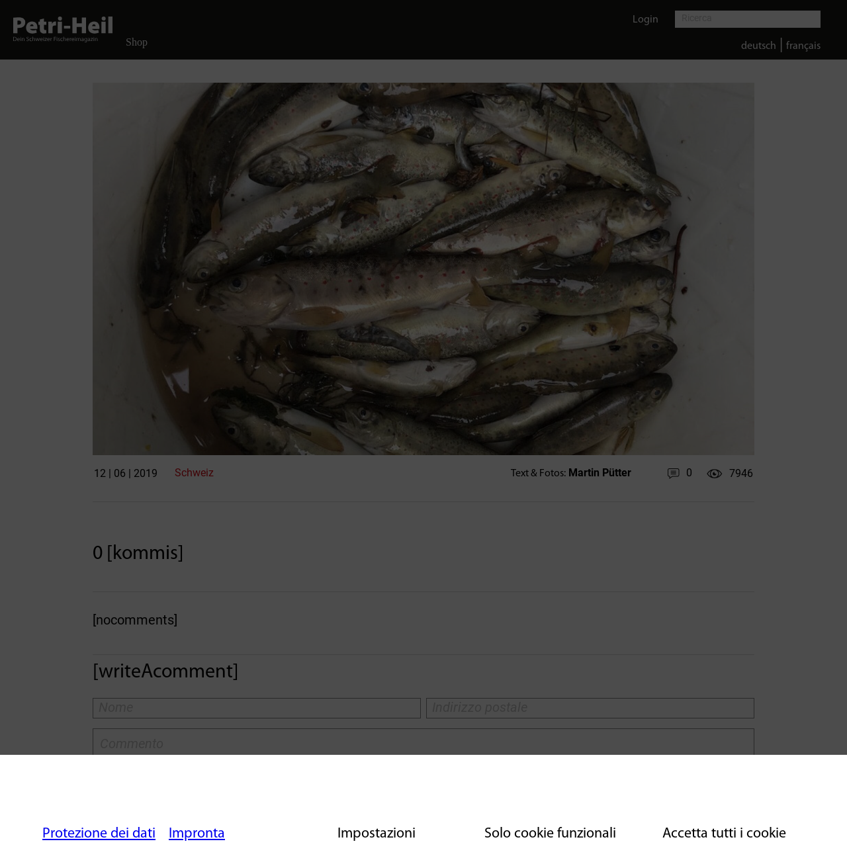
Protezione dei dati (99, 833)
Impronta (197, 833)
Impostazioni (376, 833)
